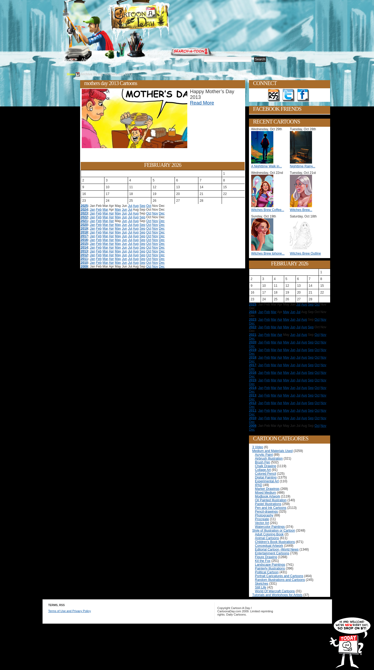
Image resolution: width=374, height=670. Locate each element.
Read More (202, 103)
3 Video (257, 447)
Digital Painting (266, 477)
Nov (155, 213)
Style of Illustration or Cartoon (273, 530)
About (86, 59)
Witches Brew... (301, 210)
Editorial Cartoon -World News (276, 549)
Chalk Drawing (265, 466)
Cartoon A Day (153, 18)
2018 (84, 232)
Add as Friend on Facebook (303, 95)
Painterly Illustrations (270, 568)
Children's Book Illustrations (275, 542)
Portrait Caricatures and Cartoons (279, 576)
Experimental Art (267, 481)
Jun (124, 210)
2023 (84, 213)
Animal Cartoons (267, 538)
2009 (84, 266)
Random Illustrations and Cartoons (280, 580)
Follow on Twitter (288, 95)
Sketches (261, 584)
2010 (84, 263)
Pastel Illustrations (268, 504)
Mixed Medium (265, 493)
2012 (84, 255)
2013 (84, 251)
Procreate (262, 519)
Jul (130, 206)
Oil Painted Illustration (271, 500)
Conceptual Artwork (269, 546)
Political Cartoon (266, 572)
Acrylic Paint (264, 455)
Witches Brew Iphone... (267, 253)
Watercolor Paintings (270, 527)
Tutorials (129, 59)
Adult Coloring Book (269, 534)
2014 (84, 247)
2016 (84, 240)
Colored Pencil (265, 474)
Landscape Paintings (270, 565)
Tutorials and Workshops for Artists (277, 595)
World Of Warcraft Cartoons (275, 591)
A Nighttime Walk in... (266, 166)
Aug (136, 206)
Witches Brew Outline (305, 253)
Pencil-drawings (266, 511)
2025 (84, 206)
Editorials (106, 59)
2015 (84, 244)
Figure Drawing (266, 557)
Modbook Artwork (267, 496)
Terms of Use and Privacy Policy (69, 611)
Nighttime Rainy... (302, 166)
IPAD (258, 485)
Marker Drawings (267, 489)
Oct (148, 206)
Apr (111, 213)
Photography (264, 515)
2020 (84, 225)
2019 (84, 228)
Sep (142, 206)
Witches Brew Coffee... (267, 210)
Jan (92, 210)
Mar (105, 210)
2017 (84, 236)
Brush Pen (262, 462)
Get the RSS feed (274, 95)
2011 (84, 259)
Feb (99, 210)
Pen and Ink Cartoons (270, 508)
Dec (162, 213)
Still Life (260, 587)
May (118, 210)
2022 (84, 217)
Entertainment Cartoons (272, 553)
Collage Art (263, 470)
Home (68, 59)
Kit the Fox (262, 561)
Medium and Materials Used (272, 451)
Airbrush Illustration (269, 458)
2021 (84, 221)
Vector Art (262, 523)
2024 (84, 210)
